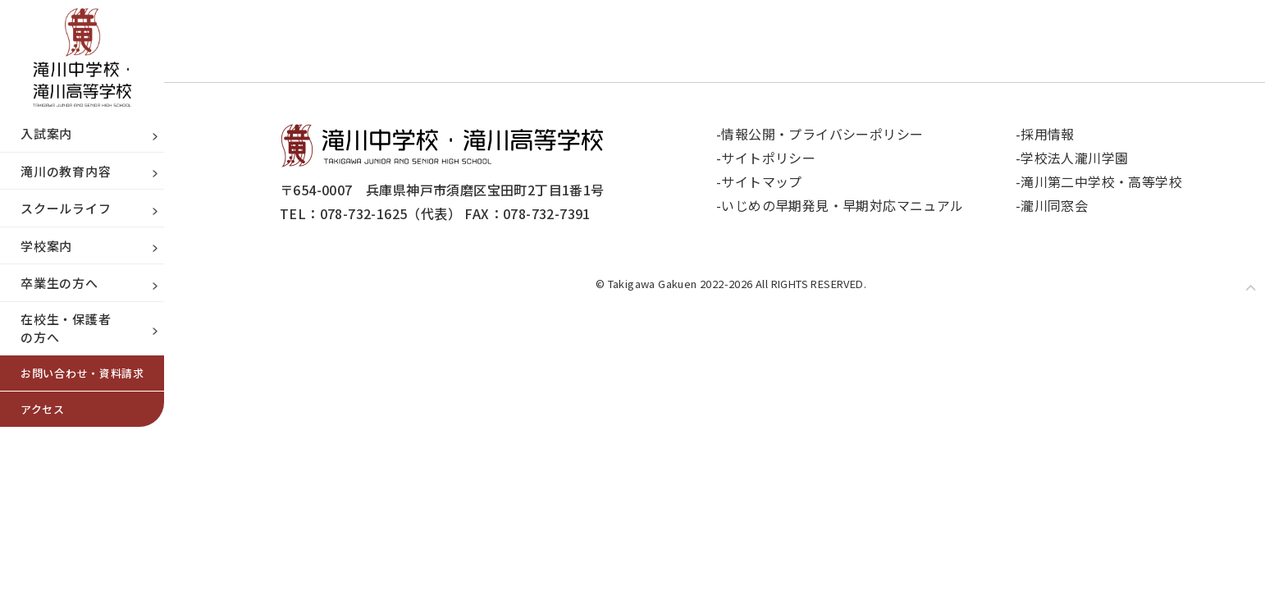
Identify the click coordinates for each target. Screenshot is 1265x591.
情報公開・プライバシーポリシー (823, 134)
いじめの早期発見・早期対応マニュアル (843, 205)
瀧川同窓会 (1055, 205)
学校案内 (46, 245)
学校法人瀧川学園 (1075, 157)
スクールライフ (66, 208)
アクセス (43, 409)
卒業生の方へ (59, 282)
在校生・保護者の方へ (66, 328)
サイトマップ (762, 181)
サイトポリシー (769, 157)
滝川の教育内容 (66, 171)
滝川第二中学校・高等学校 (1102, 181)
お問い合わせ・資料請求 (82, 373)
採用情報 (1048, 134)
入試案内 (46, 133)
